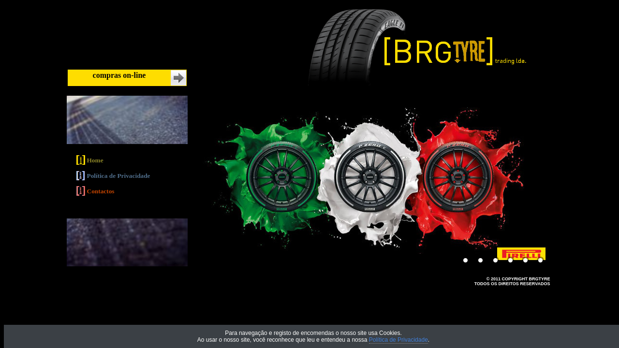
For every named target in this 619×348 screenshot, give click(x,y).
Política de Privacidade (118, 176)
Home (95, 160)
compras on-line (119, 75)
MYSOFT (541, 288)
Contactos (101, 191)
